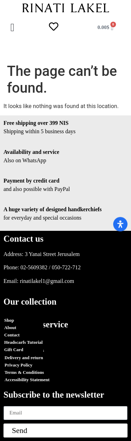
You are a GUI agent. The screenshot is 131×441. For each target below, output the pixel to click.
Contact (12, 334)
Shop (9, 320)
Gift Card (13, 349)
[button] (12, 27)
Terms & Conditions (24, 350)
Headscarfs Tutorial (23, 342)
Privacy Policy (18, 365)
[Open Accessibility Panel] (120, 224)
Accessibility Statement (27, 379)
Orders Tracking (21, 343)
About (10, 327)
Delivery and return (24, 357)
